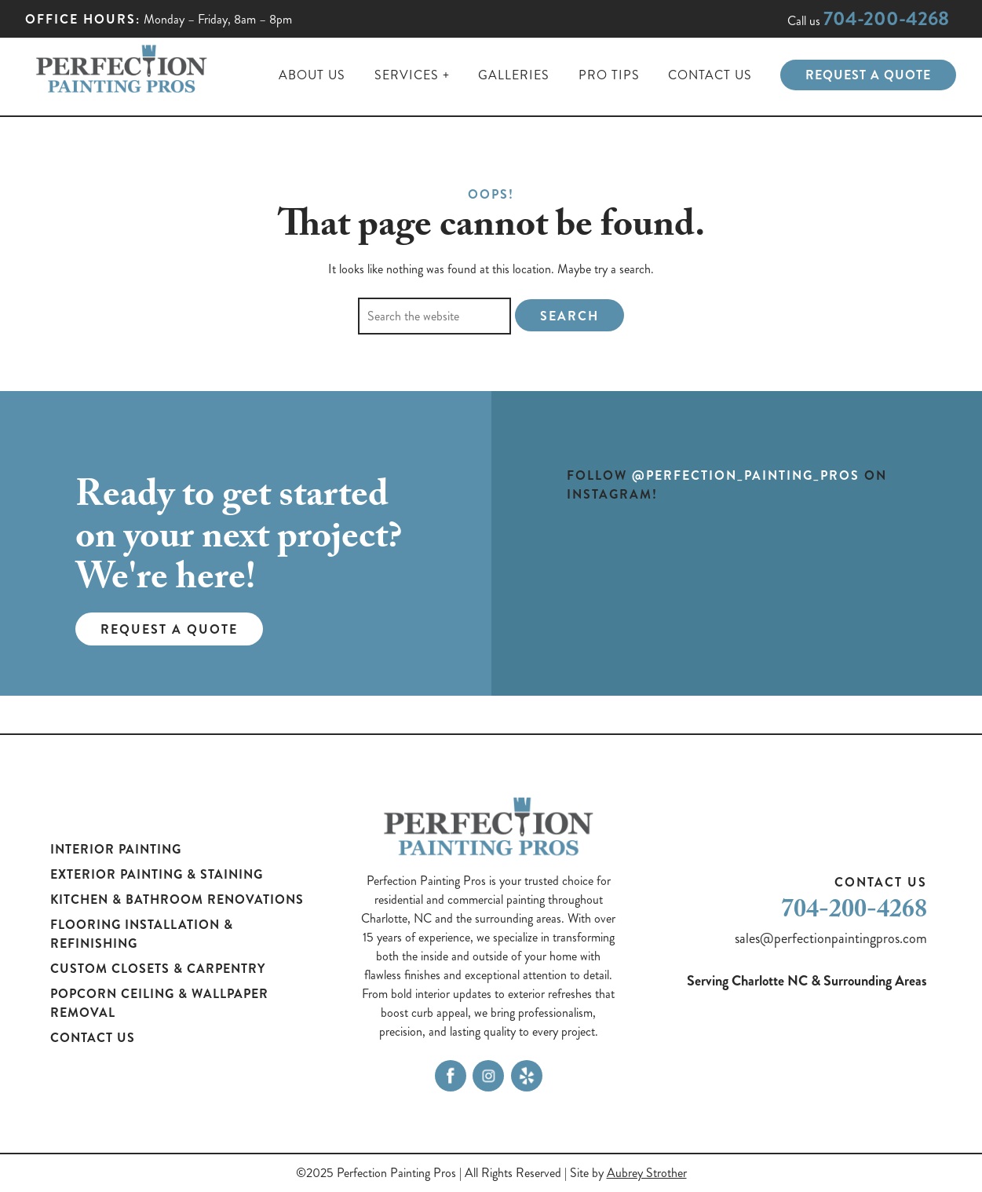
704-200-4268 (886, 19)
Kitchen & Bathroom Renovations (177, 899)
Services (406, 75)
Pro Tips (609, 75)
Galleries (513, 75)
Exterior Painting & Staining (156, 874)
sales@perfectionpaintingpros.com (831, 938)
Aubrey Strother (647, 1173)
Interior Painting (115, 849)
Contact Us (710, 75)
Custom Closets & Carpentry (157, 969)
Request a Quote (868, 75)
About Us (312, 75)
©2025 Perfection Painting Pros (376, 1173)
